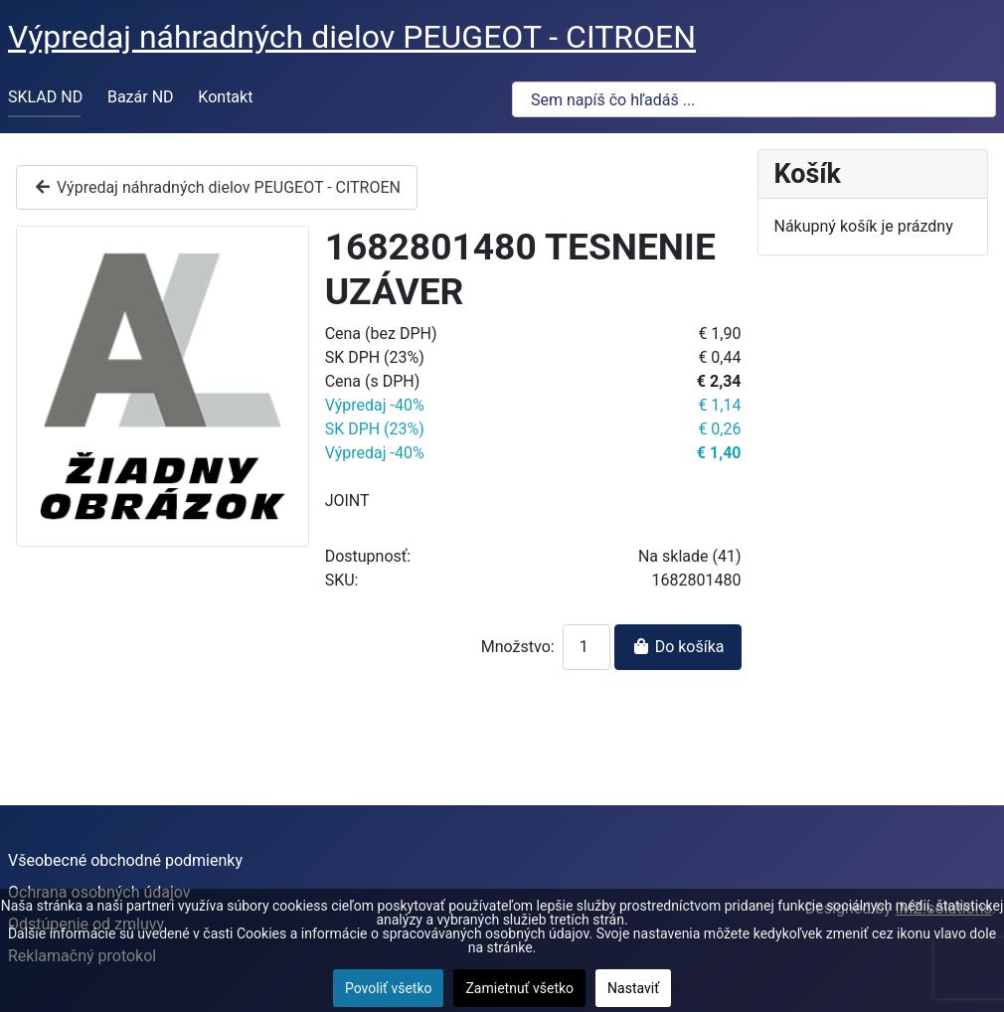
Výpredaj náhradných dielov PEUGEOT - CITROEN (217, 187)
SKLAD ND (45, 96)
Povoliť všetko (388, 988)
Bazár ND (140, 96)
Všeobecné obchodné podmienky (125, 860)
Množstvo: (518, 646)
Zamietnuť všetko (519, 988)
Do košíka (678, 646)
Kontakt (225, 96)
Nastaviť (633, 988)
